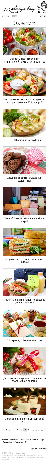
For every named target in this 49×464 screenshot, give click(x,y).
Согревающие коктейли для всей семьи (24, 420)
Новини (5, 439)
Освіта (35, 439)
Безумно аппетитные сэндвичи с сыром (24, 260)
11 (37, 430)
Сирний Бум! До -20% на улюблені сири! (25, 220)
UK (26, 442)
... (10, 430)
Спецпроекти (8, 442)
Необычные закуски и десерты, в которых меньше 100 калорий (24, 101)
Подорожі (19, 442)
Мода (22, 439)
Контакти (43, 448)
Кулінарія (24, 23)
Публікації (14, 439)
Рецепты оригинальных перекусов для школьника (24, 301)
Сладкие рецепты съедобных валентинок (24, 179)
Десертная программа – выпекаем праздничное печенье (24, 379)
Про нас (34, 448)
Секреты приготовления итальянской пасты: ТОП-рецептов (24, 60)
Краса (28, 439)
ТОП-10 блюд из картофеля (24, 140)
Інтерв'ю (42, 439)
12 (42, 430)
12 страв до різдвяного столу (24, 340)
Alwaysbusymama (17, 453)
